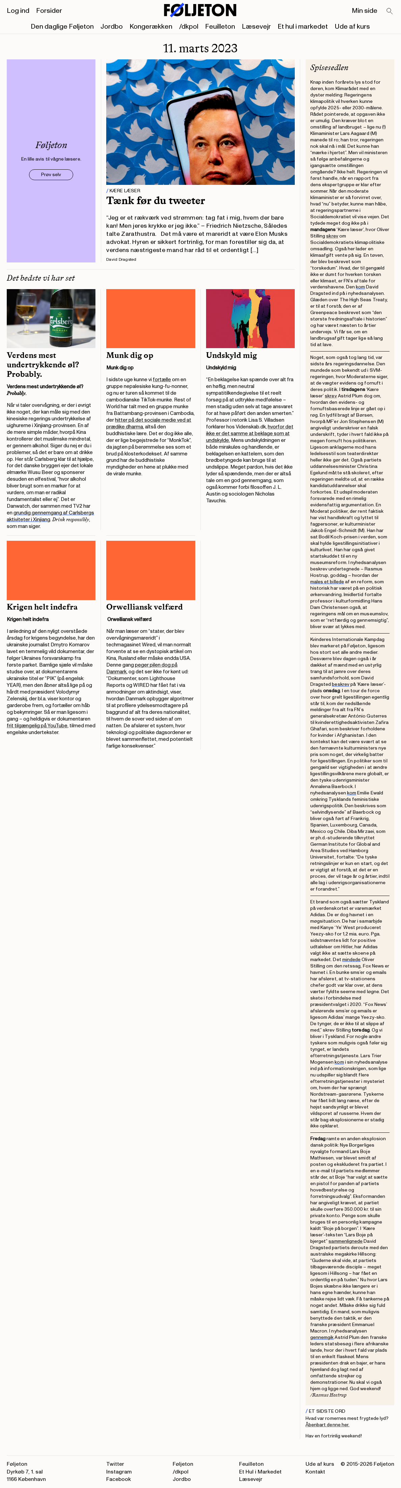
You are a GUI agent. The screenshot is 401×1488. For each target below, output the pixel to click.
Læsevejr (256, 26)
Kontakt (315, 1472)
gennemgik (322, 1337)
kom (360, 287)
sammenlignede (345, 1241)
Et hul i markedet (303, 26)
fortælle (162, 379)
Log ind (18, 11)
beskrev (340, 684)
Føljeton (183, 1464)
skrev (332, 236)
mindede (351, 959)
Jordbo (112, 26)
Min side (364, 11)
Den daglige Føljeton (62, 26)
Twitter (115, 1464)
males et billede (327, 582)
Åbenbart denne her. (327, 1425)
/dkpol (188, 26)
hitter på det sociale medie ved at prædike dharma (148, 423)
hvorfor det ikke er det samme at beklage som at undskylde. (249, 433)
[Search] (389, 11)
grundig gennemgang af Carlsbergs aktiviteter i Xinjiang (50, 516)
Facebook (118, 1479)
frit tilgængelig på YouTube (37, 725)
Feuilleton (220, 26)
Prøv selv (51, 174)
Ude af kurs (352, 26)
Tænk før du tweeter (155, 200)
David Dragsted (121, 259)
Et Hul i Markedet (260, 1472)
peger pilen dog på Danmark (141, 668)
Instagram (119, 1472)
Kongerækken (151, 26)
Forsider (49, 11)
